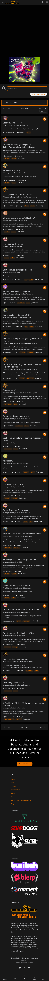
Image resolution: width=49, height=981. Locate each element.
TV (19, 272)
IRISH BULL (6, 661)
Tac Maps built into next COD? (16, 315)
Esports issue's (10, 390)
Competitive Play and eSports (27, 197)
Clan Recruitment (28, 294)
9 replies (17, 571)
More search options (38, 94)
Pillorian (5, 173)
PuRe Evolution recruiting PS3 (16, 291)
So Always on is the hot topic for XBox (20, 559)
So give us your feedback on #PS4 (18, 633)
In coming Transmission (13, 682)
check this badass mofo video (16, 585)
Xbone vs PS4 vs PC (12, 170)
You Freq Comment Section (15, 659)
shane (5, 246)
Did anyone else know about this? (18, 194)
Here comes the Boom (13, 244)
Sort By (43, 111)
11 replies (20, 402)
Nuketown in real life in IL (14, 484)
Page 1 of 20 (24, 108)
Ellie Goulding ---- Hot (12, 123)
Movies (20, 246)
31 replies (21, 644)
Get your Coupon (24, 764)
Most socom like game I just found (18, 144)
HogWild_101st (8, 220)
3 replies (21, 255)
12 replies (20, 717)
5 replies (18, 156)
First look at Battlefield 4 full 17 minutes (21, 609)
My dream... (8, 461)
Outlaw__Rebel (8, 125)
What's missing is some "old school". (19, 218)
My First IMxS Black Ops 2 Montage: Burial (22, 534)
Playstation (21, 443)
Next (40, 108)
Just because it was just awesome (18, 270)
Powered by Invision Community (24, 962)
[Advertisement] (24, 30)
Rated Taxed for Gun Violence (16, 510)
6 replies (20, 132)
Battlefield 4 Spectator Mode (16, 416)
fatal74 (5, 588)
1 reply (19, 206)
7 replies (19, 229)
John (4, 463)
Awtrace (6, 536)
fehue (5, 197)
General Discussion (30, 147)
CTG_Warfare (7, 294)
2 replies (19, 595)
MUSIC (26, 125)
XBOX (20, 562)
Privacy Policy (15, 958)
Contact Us (25, 958)
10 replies (22, 180)
